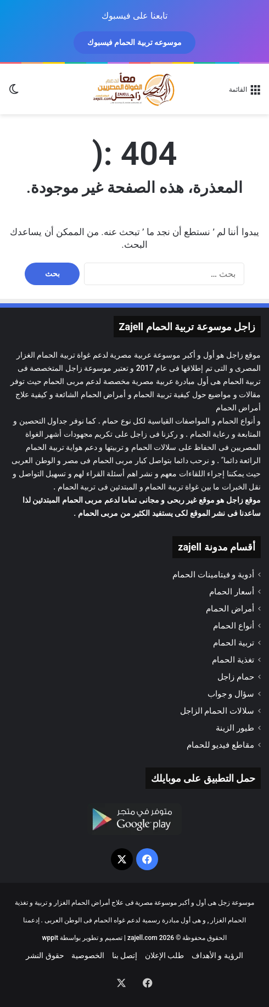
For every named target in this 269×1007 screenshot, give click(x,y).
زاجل (234, 354)
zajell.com (142, 938)
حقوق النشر (45, 955)
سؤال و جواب (231, 694)
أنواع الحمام (233, 626)
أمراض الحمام (103, 394)
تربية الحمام (152, 394)
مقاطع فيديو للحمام (220, 745)
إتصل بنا (124, 955)
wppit (50, 938)
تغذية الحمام (233, 660)
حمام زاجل (235, 677)
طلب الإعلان (164, 955)
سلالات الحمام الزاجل (217, 711)
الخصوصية (87, 955)
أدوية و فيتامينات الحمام (213, 575)
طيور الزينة (235, 728)
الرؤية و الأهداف (217, 955)
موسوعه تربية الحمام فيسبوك (134, 42)
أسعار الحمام (231, 592)
